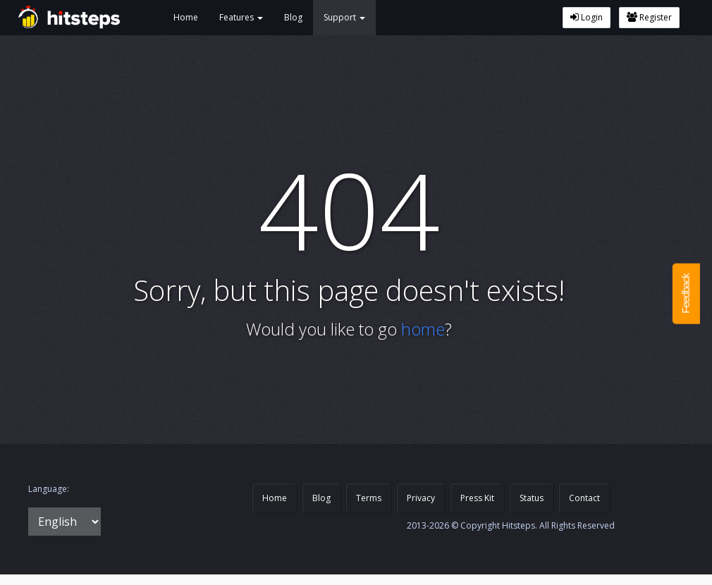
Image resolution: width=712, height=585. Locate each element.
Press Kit (477, 498)
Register (649, 17)
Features (241, 17)
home (423, 328)
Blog (293, 17)
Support (344, 17)
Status (532, 498)
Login (586, 17)
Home (185, 17)
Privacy (421, 498)
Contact (584, 498)
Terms (368, 498)
